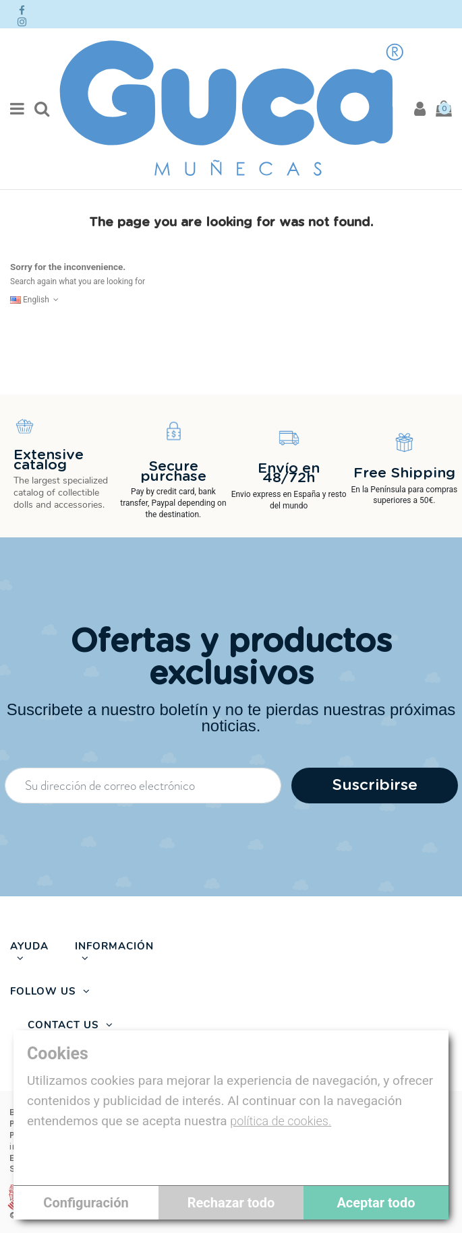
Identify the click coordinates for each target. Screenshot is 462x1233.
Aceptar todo (376, 1203)
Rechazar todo (231, 1203)
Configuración (85, 1203)
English (35, 299)
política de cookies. (280, 1121)
